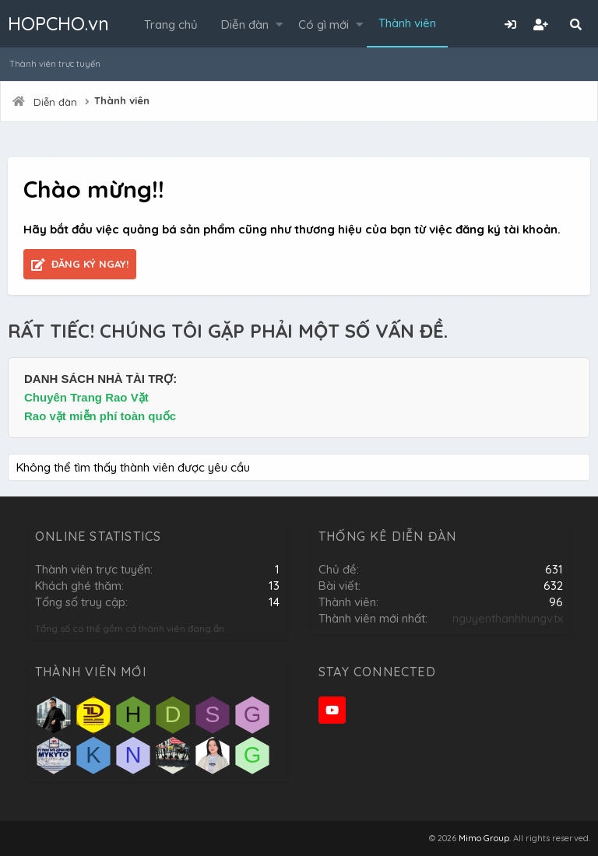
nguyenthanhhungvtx (507, 618)
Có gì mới (323, 24)
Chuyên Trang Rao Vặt (86, 397)
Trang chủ (171, 24)
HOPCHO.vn (58, 23)
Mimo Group (484, 838)
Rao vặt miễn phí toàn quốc (100, 416)
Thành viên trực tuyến (54, 63)
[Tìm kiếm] (575, 24)
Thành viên (407, 23)
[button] (279, 24)
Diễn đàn (245, 24)
